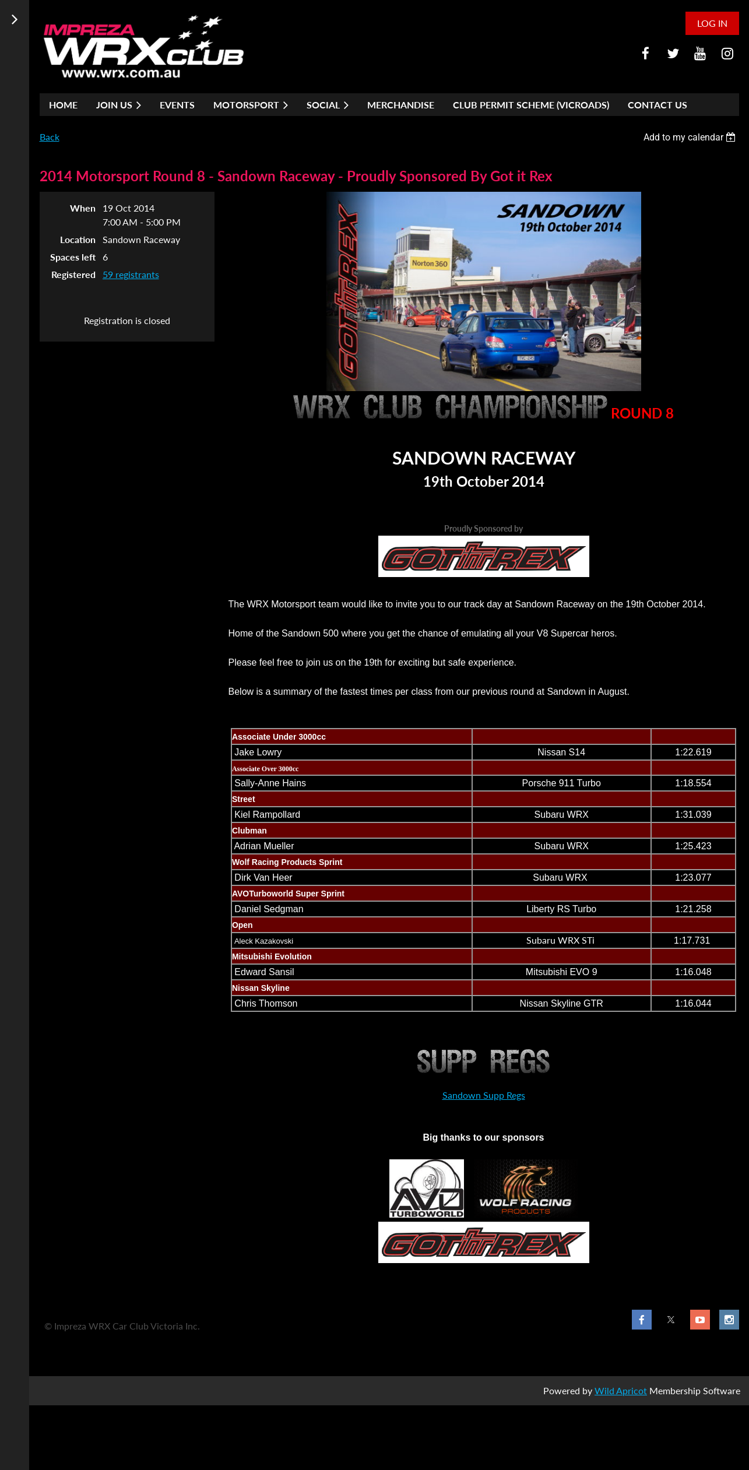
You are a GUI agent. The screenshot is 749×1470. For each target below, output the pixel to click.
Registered (73, 274)
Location (78, 239)
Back (49, 136)
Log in (712, 23)
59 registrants (131, 274)
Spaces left (73, 256)
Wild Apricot (621, 1390)
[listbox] (691, 137)
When (83, 207)
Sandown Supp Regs (483, 1094)
